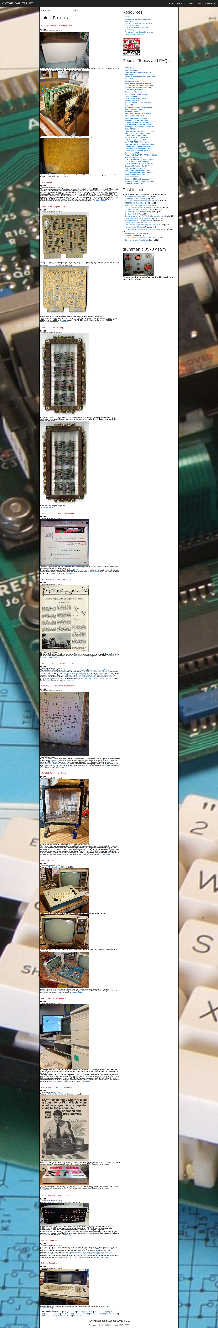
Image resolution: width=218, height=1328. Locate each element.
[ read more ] (66, 176)
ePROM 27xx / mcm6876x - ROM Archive (58, 686)
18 (117, 1312)
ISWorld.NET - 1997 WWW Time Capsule (58, 513)
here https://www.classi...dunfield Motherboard (93, 675)
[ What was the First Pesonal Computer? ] (61, 1094)
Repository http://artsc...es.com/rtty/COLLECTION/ (73, 673)
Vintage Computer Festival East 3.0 (137, 196)
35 (94, 1314)
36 (97, 1314)
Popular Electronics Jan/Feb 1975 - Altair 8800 (140, 238)
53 (74, 1315)
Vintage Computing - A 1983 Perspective (138, 220)
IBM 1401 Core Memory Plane (53, 773)
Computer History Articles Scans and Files (139, 23)
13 (101, 1312)
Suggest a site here (73, 670)
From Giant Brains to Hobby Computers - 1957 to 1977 (143, 225)
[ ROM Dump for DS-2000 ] (56, 867)
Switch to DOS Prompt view (134, 34)
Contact (190, 3)
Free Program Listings (132, 233)
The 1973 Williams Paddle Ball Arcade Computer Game (143, 207)
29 (75, 1314)
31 (81, 1314)
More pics (43, 991)
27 (69, 1314)
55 (80, 1315)
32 (85, 1314)
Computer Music (130, 236)
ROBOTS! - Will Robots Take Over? (137, 203)
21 (49, 1314)
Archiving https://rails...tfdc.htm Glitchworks (81, 676)
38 (104, 1314)
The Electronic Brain (131, 214)
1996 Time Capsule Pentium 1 (53, 998)
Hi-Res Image (95, 571)
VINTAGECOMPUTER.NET (17, 3)
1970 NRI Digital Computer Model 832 (56, 1087)
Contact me (72, 1257)
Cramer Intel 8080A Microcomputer (55, 1195)
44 (45, 1315)
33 (88, 1314)
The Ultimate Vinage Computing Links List (139, 32)
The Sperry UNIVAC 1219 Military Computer (140, 209)
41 (114, 1314)
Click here (53, 760)
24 (59, 1314)
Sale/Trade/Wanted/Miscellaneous (136, 28)
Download (43, 1235)
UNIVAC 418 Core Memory (52, 328)
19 (43, 1314)
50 (64, 1315)
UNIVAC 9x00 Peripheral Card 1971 (55, 206)
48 (58, 1315)
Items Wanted (46, 182)
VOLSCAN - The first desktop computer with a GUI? (142, 201)
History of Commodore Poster (73, 1254)
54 (77, 1315)
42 (117, 1314)
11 (95, 1312)
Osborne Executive (49, 1263)
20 (46, 1314)
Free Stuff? (97, 1254)
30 (78, 1314)
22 (52, 1314)
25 (62, 1314)
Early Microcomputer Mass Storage (137, 240)
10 (92, 1312)
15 (108, 1312)
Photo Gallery (129, 30)
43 (42, 1315)
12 (98, 1312)
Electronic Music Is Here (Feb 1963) (56, 579)
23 (56, 1314)
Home (171, 3)
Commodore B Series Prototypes (136, 199)
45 (48, 1315)
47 (55, 1315)
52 (71, 1315)
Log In (199, 3)
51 (68, 1315)
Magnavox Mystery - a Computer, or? (137, 205)
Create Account (210, 3)
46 (51, 1315)
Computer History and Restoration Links (57, 663)
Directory (180, 3)
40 (110, 1314)
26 (65, 1314)
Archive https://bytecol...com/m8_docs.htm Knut (99, 678)
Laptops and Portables (132, 222)
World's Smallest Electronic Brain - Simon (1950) (141, 229)
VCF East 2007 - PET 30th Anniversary (138, 212)
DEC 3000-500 (78, 570)
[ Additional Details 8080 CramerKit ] (59, 1202)
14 (105, 1312)
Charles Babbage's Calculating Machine (138, 218)
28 (72, 1314)
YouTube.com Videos (132, 25)
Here (90, 189)
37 (101, 1314)
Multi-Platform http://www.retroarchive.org (96, 671)
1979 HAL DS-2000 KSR (51, 860)
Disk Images (129, 21)
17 (114, 1312)
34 (91, 1314)
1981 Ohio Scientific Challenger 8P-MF (57, 26)
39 (107, 1314)
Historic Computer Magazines (135, 227)
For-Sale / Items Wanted (51, 1241)
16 (111, 1312)
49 (61, 1315)
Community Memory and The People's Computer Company (145, 216)
